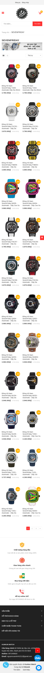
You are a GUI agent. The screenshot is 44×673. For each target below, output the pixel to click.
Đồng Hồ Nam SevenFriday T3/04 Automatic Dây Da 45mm (32, 88)
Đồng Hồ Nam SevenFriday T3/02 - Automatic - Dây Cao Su (31, 434)
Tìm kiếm (37, 24)
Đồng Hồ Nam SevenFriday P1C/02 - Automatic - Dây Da (31, 126)
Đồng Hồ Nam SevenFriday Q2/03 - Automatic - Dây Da (9, 357)
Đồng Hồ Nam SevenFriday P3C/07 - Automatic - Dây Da (10, 242)
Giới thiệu (26, 670)
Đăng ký (17, 2)
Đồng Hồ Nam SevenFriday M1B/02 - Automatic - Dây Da (31, 357)
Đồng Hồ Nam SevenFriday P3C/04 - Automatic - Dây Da (31, 280)
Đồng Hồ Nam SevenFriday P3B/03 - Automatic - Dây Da (31, 165)
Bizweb (27, 667)
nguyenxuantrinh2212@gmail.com (19, 656)
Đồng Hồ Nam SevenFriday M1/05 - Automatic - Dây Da (9, 434)
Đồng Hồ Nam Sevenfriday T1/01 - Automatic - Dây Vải (30, 472)
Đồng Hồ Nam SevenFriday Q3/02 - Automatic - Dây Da (30, 319)
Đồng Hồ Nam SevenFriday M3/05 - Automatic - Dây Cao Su (11, 203)
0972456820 (12, 654)
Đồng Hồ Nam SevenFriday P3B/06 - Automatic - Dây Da (10, 165)
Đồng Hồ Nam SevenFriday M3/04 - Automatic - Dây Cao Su (31, 203)
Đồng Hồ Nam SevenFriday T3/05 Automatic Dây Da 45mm (11, 88)
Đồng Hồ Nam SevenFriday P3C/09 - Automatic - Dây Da (31, 242)
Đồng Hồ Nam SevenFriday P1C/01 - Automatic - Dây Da (10, 126)
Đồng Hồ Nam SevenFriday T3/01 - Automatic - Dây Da (9, 511)
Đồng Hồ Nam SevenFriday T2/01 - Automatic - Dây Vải (9, 472)
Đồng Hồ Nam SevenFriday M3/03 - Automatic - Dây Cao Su (31, 511)
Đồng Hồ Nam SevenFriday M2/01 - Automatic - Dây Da (30, 396)
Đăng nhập (25, 2)
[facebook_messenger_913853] (39, 668)
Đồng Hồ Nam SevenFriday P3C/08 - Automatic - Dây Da (10, 280)
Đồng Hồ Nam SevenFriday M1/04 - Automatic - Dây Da (9, 396)
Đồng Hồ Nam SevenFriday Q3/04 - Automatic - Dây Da (9, 319)
